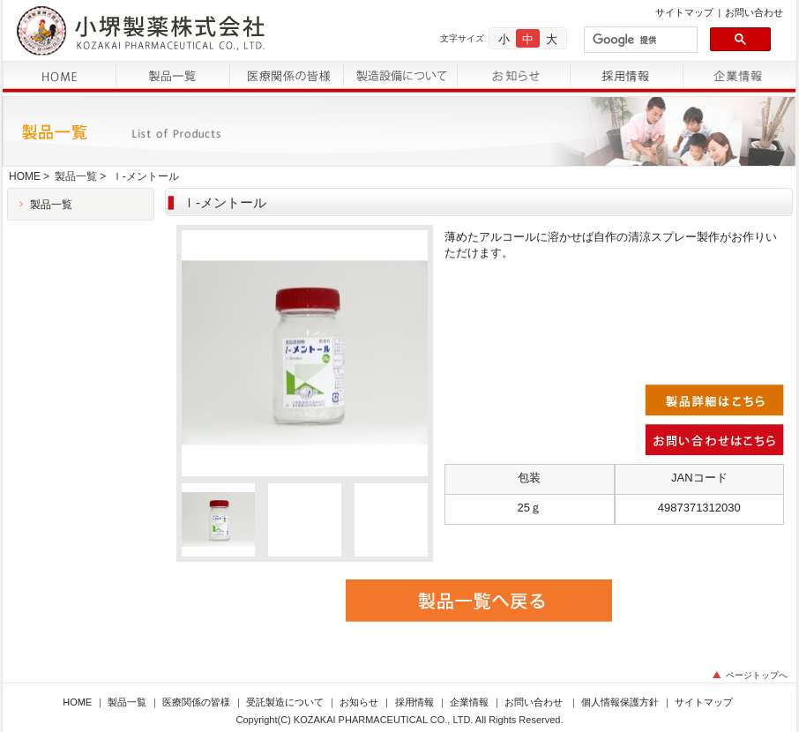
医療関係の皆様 (196, 702)
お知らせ (359, 702)
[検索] (639, 40)
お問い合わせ (754, 12)
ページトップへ (757, 675)
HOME (25, 176)
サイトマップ (684, 12)
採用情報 (414, 702)
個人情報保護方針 (620, 702)
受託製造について (285, 702)
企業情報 (469, 702)
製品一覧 (76, 176)
